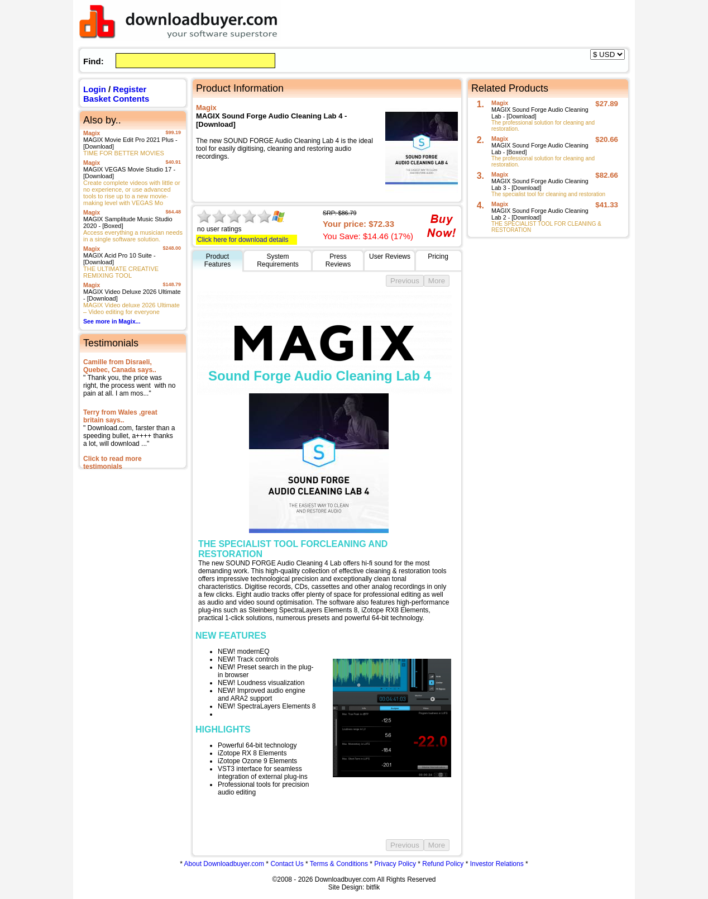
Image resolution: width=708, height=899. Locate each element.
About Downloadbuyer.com (224, 864)
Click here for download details (242, 240)
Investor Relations (497, 864)
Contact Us (286, 864)
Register (129, 89)
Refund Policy (442, 864)
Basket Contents (116, 98)
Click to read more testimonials (112, 462)
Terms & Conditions (339, 864)
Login (94, 89)
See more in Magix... (111, 321)
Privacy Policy (395, 864)
